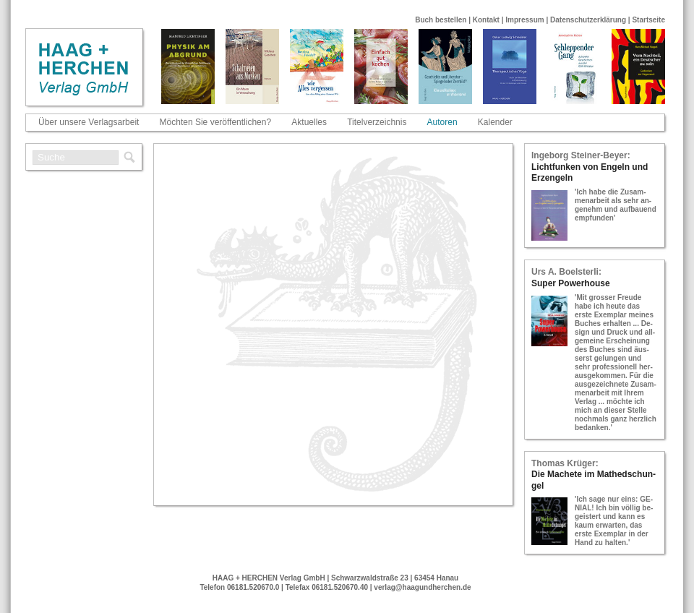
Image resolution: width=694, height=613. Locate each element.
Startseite (648, 20)
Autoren (442, 122)
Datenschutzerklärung (588, 20)
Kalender (495, 122)
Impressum (524, 20)
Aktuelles (309, 122)
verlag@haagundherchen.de (422, 587)
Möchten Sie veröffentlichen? (216, 122)
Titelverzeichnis (376, 122)
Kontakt (486, 20)
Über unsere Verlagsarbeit (88, 122)
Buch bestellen (440, 20)
